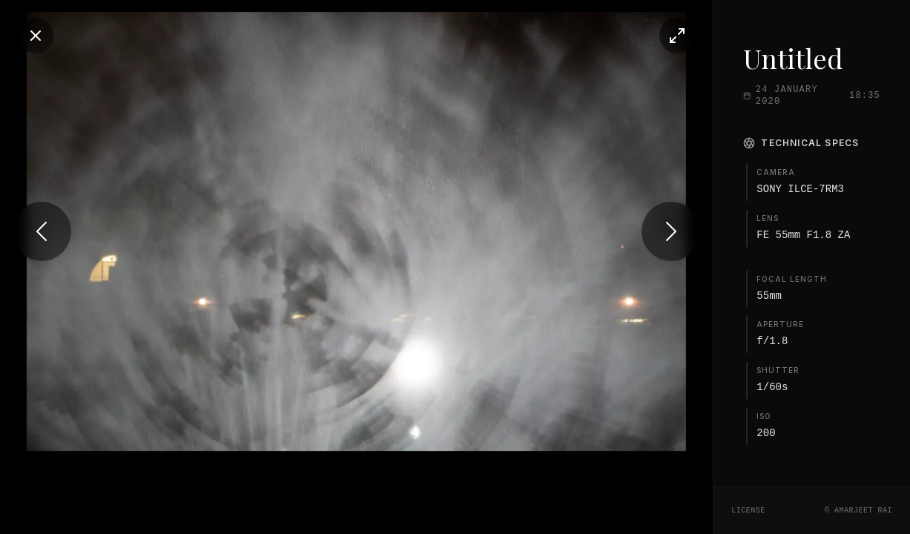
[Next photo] (640, 267)
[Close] (35, 35)
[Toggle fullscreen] (647, 35)
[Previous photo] (41, 267)
